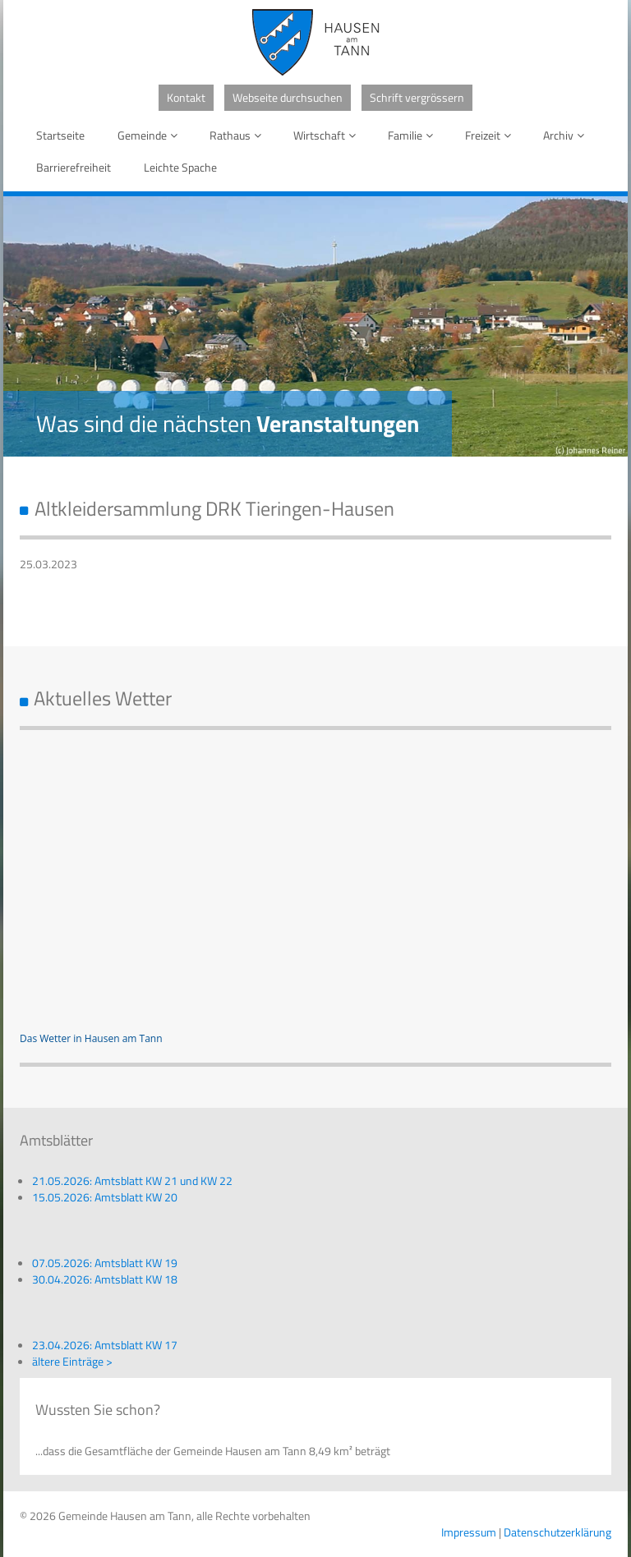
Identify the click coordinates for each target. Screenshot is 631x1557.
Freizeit (491, 135)
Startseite (60, 135)
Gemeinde (150, 135)
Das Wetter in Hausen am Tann (91, 1038)
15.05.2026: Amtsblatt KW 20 (104, 1197)
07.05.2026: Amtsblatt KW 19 (104, 1262)
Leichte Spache (180, 167)
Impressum (468, 1532)
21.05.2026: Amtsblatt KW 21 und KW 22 (132, 1180)
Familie (413, 135)
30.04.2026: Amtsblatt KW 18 (104, 1279)
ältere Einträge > (72, 1361)
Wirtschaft (327, 135)
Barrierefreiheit (73, 167)
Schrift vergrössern (417, 97)
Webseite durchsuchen (288, 97)
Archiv (566, 135)
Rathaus (238, 135)
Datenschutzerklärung (557, 1532)
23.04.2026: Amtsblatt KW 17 (104, 1344)
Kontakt (186, 97)
